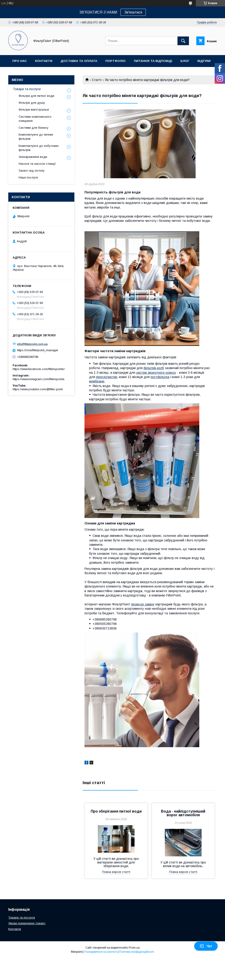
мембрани (96, 381)
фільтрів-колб (153, 368)
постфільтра (160, 377)
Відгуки (204, 61)
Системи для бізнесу (33, 127)
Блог (184, 61)
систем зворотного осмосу (156, 372)
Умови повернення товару (26, 923)
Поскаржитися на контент (100, 951)
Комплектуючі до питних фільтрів (36, 136)
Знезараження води (33, 157)
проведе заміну (143, 604)
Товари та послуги (27, 89)
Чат (206, 946)
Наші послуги (28, 177)
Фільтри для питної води (36, 95)
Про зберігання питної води (116, 811)
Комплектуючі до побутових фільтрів (39, 148)
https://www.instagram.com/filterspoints (39, 379)
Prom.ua (134, 947)
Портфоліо (115, 61)
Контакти (43, 61)
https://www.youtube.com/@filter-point (38, 389)
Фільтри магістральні (34, 109)
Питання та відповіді (153, 61)
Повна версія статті (116, 872)
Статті (96, 80)
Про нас (19, 61)
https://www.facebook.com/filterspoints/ (39, 369)
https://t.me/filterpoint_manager (37, 350)
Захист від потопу (32, 170)
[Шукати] (183, 40)
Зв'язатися (133, 12)
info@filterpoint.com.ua (32, 343)
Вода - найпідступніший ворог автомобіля (183, 813)
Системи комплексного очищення (35, 119)
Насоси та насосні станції (37, 163)
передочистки (106, 377)
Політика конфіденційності (136, 951)
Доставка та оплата (79, 61)
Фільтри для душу (32, 102)
